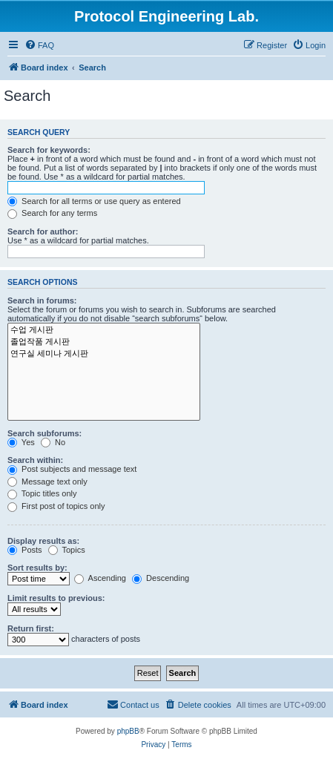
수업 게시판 (104, 330)
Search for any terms (52, 212)
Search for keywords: (48, 149)
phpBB (128, 731)
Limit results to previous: (56, 598)
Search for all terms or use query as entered (94, 201)
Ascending (100, 578)
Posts (24, 549)
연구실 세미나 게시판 (104, 354)
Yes (21, 442)
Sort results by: (37, 567)
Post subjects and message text (71, 468)
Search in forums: (42, 300)
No (53, 442)
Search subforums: (44, 433)
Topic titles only (41, 493)
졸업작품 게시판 (104, 342)
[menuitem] (39, 45)
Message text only (47, 481)
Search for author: (42, 231)
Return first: (30, 628)
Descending (160, 578)
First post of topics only (56, 506)
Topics (66, 549)
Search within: (35, 460)
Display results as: (43, 540)
